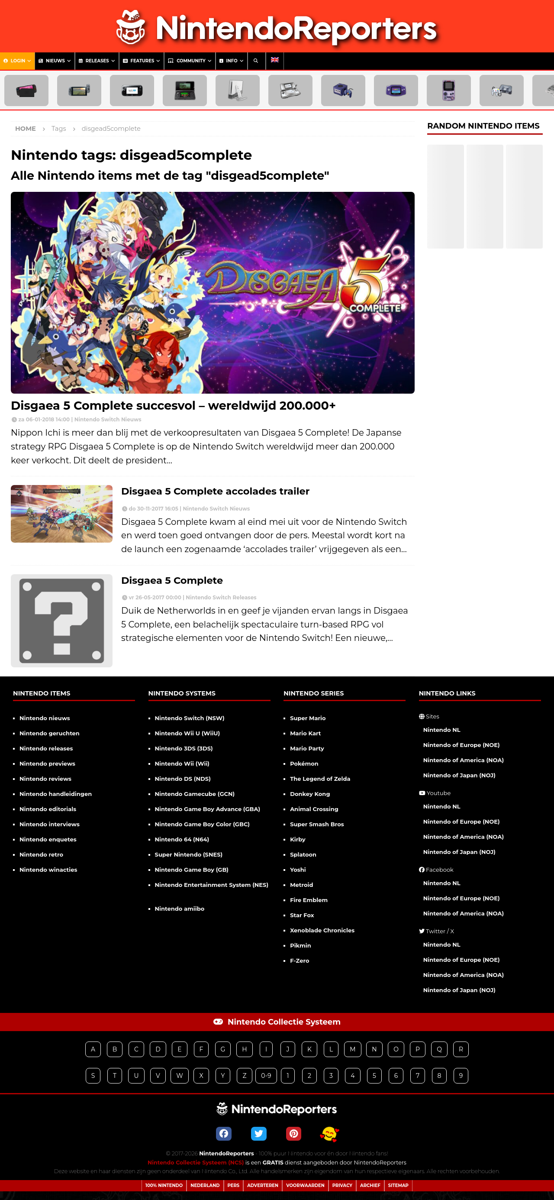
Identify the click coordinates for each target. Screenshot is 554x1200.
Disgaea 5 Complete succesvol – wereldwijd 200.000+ (173, 405)
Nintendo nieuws (44, 718)
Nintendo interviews (49, 824)
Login (14, 61)
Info (228, 61)
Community (186, 61)
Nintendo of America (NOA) (463, 760)
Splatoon (303, 854)
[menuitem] (275, 61)
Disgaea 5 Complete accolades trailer (215, 491)
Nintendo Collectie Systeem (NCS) (196, 1162)
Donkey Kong (310, 793)
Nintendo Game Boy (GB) (192, 869)
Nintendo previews (47, 763)
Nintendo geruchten (49, 733)
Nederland (204, 1185)
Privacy (342, 1185)
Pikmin (300, 945)
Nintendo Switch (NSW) (190, 718)
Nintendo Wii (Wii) (182, 763)
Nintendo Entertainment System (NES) (212, 884)
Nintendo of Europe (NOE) (461, 744)
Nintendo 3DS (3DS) (184, 748)
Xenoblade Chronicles (322, 930)
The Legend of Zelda (320, 778)
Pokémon (304, 763)
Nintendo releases (46, 748)
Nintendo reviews (45, 778)
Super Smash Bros (317, 824)
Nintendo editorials (47, 808)
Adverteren (262, 1185)
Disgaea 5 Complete (172, 580)
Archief (370, 1185)
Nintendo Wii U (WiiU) (187, 733)
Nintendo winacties (48, 869)
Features (139, 61)
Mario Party (307, 748)
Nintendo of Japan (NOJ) (459, 775)
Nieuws (52, 61)
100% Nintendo (164, 1185)
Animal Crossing (314, 808)
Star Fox (302, 915)
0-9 (266, 1076)
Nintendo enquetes (48, 839)
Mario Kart (305, 733)
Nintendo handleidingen (55, 793)
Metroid (301, 884)
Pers (234, 1185)
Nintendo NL (442, 729)
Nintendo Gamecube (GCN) (195, 793)
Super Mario (307, 718)
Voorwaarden (305, 1185)
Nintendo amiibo (180, 908)
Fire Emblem (309, 899)
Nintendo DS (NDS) (183, 778)
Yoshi (298, 869)
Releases (94, 61)
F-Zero (299, 960)
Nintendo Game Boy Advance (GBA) (208, 808)
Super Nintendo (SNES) (189, 854)
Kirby (298, 839)
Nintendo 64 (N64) (182, 839)
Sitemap (398, 1185)
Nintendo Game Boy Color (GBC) (202, 824)
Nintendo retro (41, 854)
